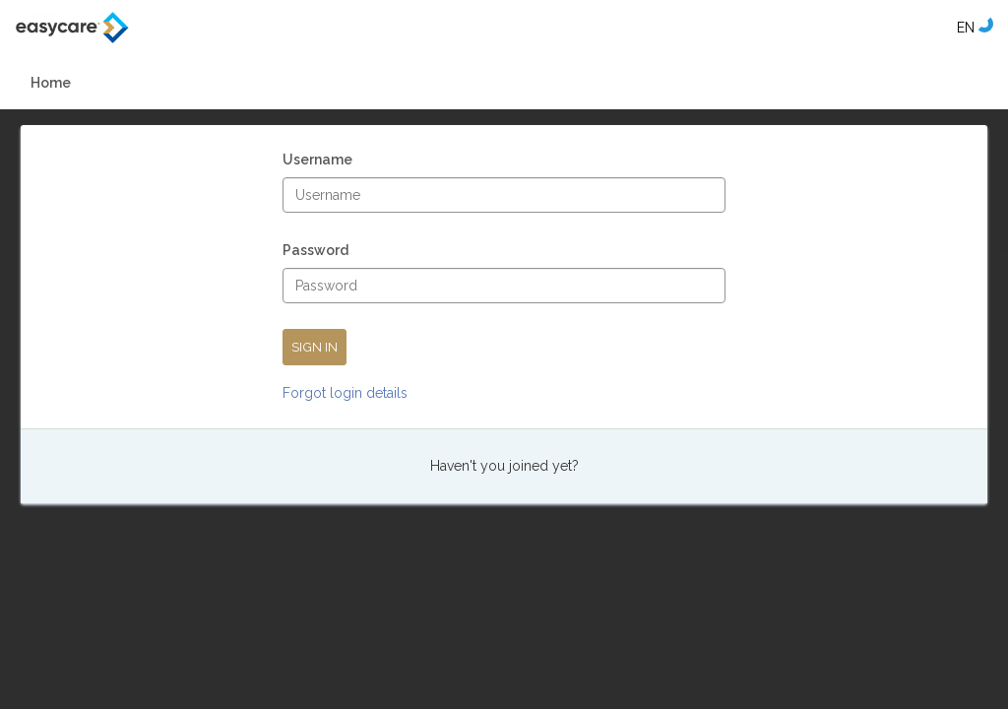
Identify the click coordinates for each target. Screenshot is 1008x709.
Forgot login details (345, 393)
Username (317, 162)
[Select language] (965, 27)
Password (315, 252)
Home (51, 83)
